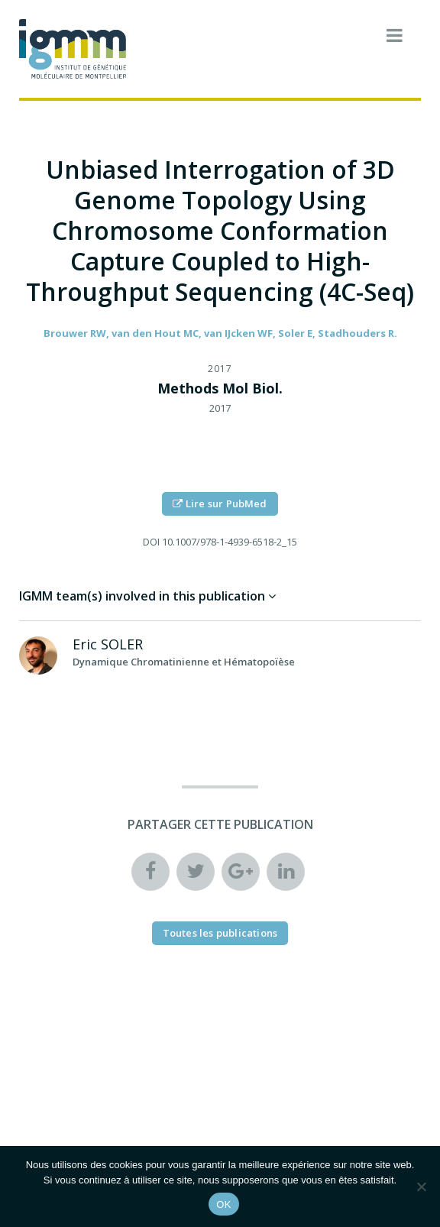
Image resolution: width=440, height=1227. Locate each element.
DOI (151, 542)
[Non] (421, 1186)
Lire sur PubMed (220, 503)
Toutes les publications (220, 933)
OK (223, 1204)
